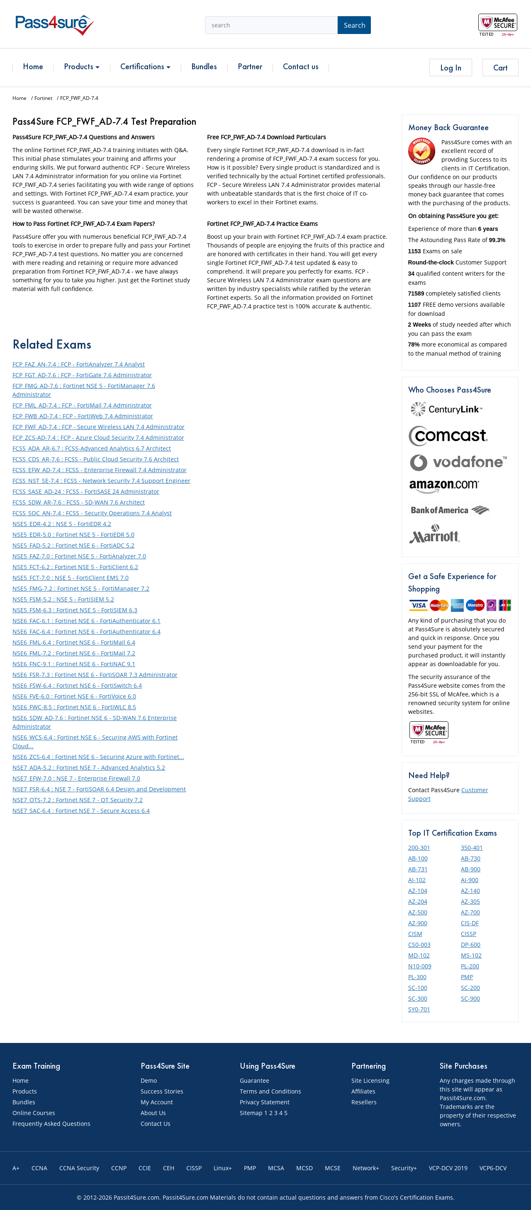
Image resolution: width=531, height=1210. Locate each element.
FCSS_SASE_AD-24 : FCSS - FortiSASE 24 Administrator (85, 491)
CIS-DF (470, 923)
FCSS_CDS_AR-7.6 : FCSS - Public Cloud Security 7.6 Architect (95, 459)
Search (354, 25)
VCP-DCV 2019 (448, 1168)
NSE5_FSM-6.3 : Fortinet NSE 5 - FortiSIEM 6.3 (74, 610)
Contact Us (156, 1124)
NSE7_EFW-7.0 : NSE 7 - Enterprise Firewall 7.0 (76, 778)
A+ (15, 1168)
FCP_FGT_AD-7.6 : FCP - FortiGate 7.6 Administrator (82, 375)
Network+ (366, 1168)
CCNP (119, 1168)
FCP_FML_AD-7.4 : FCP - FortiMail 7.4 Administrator (82, 405)
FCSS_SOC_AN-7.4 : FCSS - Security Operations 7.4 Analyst (92, 513)
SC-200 (470, 988)
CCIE (145, 1168)
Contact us (301, 66)
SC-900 (470, 998)
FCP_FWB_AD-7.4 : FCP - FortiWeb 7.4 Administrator (82, 416)
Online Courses (33, 1113)
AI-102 (417, 880)
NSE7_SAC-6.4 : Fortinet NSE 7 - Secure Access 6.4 (81, 811)
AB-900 (470, 869)
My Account (157, 1102)
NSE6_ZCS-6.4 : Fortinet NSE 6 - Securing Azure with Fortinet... (98, 757)
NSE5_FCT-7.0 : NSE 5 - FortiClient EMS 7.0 (70, 578)
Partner (250, 66)
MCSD (304, 1168)
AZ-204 (417, 901)
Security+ (404, 1168)
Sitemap (251, 1113)
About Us (153, 1113)
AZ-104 (417, 891)
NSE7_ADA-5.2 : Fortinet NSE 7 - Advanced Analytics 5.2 (88, 767)
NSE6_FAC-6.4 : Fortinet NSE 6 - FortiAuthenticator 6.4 (86, 631)
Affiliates (363, 1091)
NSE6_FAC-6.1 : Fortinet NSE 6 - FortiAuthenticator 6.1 (86, 621)
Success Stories (162, 1091)
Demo (149, 1080)
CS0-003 (419, 944)
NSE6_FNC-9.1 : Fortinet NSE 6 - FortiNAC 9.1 (73, 664)
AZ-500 (417, 912)
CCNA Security (79, 1168)
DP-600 (470, 944)
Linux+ (223, 1168)
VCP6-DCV (493, 1168)
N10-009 (419, 966)
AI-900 (469, 880)
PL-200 (470, 966)
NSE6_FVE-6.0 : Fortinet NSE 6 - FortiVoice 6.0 (74, 696)
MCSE (333, 1168)
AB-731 (418, 869)
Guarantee (254, 1080)
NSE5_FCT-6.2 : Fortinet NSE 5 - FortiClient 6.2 (75, 567)
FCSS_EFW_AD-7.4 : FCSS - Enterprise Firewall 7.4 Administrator (99, 470)
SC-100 (417, 988)
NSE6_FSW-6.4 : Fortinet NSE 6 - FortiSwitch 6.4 (77, 685)
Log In (450, 67)
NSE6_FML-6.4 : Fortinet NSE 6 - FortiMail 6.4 (73, 642)
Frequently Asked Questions (51, 1124)
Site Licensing (370, 1080)
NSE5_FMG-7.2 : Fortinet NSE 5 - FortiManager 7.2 (80, 588)
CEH (168, 1168)
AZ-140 (470, 891)
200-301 (419, 847)
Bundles (204, 66)
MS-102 (471, 955)
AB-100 (418, 858)
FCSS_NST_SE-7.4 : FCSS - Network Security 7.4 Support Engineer (101, 481)
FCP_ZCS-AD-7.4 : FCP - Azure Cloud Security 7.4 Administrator (98, 437)
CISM (415, 934)
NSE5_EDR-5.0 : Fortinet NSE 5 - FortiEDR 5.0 (73, 534)
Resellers (364, 1102)
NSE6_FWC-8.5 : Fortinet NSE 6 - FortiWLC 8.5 (74, 707)
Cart (500, 67)
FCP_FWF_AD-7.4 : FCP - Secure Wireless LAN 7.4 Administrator (98, 427)
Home (33, 66)
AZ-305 (470, 901)
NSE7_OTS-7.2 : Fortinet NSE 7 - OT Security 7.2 (77, 800)
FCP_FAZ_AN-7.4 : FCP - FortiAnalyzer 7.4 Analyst (78, 364)
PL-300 (417, 977)
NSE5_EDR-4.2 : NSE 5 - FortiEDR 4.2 (61, 524)
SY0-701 (419, 1009)
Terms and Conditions (270, 1091)
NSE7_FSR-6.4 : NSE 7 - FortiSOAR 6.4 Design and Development (99, 789)
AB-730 (470, 858)
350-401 (472, 847)
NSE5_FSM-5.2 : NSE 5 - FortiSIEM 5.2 (63, 599)
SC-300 (417, 998)
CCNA (39, 1168)
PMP (467, 977)
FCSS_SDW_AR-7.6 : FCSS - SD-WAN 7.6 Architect (78, 502)
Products (82, 66)
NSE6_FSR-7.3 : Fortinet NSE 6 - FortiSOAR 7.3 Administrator (95, 675)
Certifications (145, 66)
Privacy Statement (265, 1102)
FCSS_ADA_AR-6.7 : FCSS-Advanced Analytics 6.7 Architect (91, 448)
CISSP (468, 934)
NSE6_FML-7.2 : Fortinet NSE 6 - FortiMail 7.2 (73, 653)
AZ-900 (417, 923)
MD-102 (419, 955)
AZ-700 (470, 912)
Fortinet (43, 98)
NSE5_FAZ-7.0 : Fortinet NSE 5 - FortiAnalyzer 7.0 (79, 556)
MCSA (276, 1168)
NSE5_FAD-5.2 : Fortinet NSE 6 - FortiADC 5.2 (73, 545)
